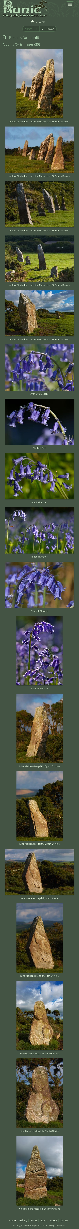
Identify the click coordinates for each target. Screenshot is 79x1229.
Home (12, 1220)
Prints (33, 1220)
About (53, 1220)
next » (50, 28)
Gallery (23, 1220)
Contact (64, 1220)
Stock (44, 1220)
